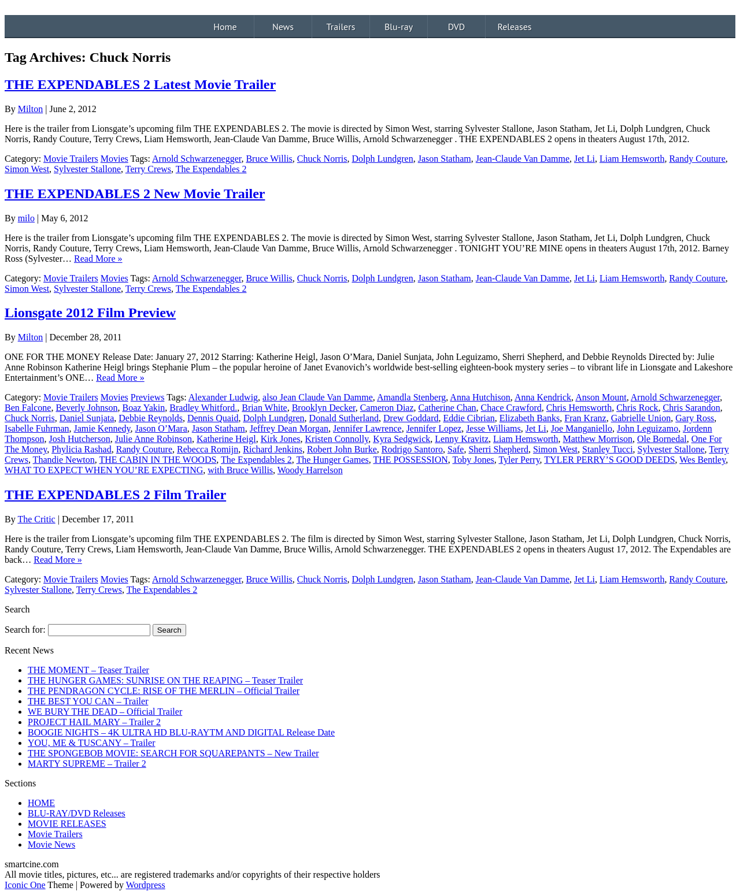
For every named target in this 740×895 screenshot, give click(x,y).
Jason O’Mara (161, 428)
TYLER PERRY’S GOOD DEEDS (609, 460)
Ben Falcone (28, 408)
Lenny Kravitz (462, 439)
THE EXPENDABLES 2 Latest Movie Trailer (140, 84)
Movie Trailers (70, 159)
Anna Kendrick (543, 397)
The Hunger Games (332, 460)
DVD (456, 26)
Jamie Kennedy (102, 428)
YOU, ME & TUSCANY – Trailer (91, 743)
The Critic (36, 519)
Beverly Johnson (86, 408)
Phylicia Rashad (81, 449)
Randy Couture (697, 159)
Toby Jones (473, 460)
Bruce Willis (269, 159)
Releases (514, 26)
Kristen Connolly (337, 439)
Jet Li (584, 159)
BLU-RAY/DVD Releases (76, 813)
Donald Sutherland (344, 418)
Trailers (341, 26)
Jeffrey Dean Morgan (289, 428)
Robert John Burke (342, 449)
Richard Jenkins (272, 449)
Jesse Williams (493, 428)
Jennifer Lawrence (367, 428)
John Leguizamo (647, 428)
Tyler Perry (518, 460)
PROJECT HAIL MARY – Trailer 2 (94, 722)
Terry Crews (148, 169)
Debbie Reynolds (151, 418)
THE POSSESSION (410, 460)
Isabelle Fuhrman (37, 428)
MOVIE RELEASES (67, 824)
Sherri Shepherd (498, 449)
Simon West (27, 169)
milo (26, 218)
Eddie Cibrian (469, 418)
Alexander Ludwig (223, 397)
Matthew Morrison (597, 439)
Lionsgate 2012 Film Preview (90, 312)
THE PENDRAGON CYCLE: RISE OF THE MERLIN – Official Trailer (163, 691)
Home (224, 26)
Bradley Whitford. (203, 408)
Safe (455, 449)
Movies (114, 159)
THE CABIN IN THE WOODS (157, 460)
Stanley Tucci (607, 449)
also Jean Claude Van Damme (317, 397)
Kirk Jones (281, 439)
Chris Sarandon (691, 408)
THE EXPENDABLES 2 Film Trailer (115, 494)
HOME (41, 803)
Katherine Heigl (226, 439)
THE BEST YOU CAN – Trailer (88, 701)
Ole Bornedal (662, 439)
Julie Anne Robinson (153, 439)
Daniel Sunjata (87, 418)
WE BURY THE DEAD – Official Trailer (105, 711)
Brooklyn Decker (324, 408)
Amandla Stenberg (411, 397)
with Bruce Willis (240, 470)
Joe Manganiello (581, 428)
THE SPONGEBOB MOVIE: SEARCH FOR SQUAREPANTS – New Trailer (173, 753)
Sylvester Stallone (87, 169)
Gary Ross (694, 418)
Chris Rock (637, 408)
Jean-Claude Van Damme (522, 159)
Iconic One (25, 885)
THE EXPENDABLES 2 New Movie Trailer (135, 193)
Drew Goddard (411, 418)
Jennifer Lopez (434, 428)
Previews (148, 397)
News (283, 26)
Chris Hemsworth (579, 408)
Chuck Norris (322, 159)
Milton (30, 109)
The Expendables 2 (211, 169)
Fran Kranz (585, 418)
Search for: (25, 629)
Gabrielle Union (641, 418)
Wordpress (145, 885)
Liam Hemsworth (632, 159)
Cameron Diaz (387, 408)
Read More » (98, 258)
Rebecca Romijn (207, 449)
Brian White (264, 408)
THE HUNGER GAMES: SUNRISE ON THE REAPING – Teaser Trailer (165, 680)
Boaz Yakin (144, 408)
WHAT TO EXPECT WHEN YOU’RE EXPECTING (104, 470)
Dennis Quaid (212, 418)
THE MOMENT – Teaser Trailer (88, 670)
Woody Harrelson (310, 470)
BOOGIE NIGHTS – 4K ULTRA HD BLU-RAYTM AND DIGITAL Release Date (181, 732)
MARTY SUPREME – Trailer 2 (87, 763)
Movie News (51, 844)
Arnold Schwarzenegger (196, 159)
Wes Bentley (702, 460)
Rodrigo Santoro (412, 449)
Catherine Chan (447, 408)
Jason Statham (444, 159)
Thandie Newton (64, 460)
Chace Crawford (511, 408)
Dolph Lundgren (382, 159)
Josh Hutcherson (79, 439)
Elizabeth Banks (530, 418)
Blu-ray (398, 26)
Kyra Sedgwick (401, 439)
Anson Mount (600, 397)
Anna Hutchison (480, 397)
